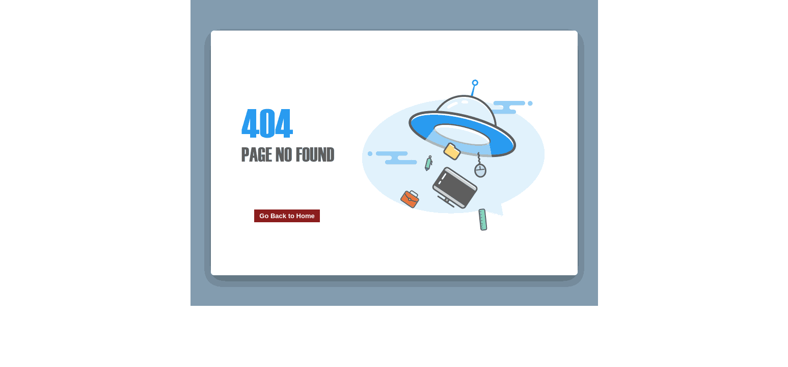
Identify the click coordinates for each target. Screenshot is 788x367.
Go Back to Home (286, 216)
